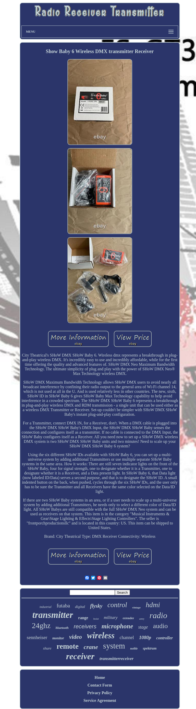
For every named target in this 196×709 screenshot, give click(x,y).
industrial (46, 607)
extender (128, 618)
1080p (145, 637)
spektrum (150, 648)
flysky (96, 606)
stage (143, 627)
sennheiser (37, 637)
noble (134, 648)
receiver (80, 656)
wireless (101, 635)
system (114, 645)
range (83, 618)
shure (47, 648)
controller (164, 638)
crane (91, 647)
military (111, 617)
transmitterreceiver (116, 658)
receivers (85, 626)
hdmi (153, 605)
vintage (136, 607)
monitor (58, 638)
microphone (117, 626)
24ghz (41, 625)
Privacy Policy (99, 693)
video (75, 637)
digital (80, 607)
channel (127, 637)
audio (160, 626)
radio (158, 615)
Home (100, 677)
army (141, 618)
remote (67, 646)
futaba (63, 606)
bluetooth (62, 628)
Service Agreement (99, 700)
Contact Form (100, 685)
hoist (96, 618)
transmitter (52, 615)
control (117, 605)
